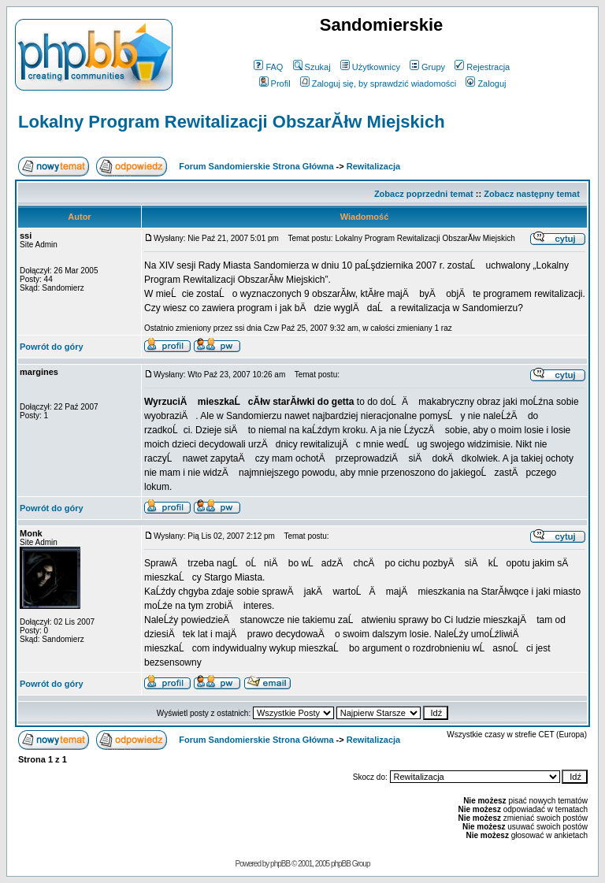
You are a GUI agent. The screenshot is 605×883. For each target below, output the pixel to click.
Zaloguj (486, 83)
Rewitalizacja (373, 166)
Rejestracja (482, 67)
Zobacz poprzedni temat (423, 193)
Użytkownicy (370, 67)
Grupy (427, 67)
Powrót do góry (52, 346)
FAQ (268, 67)
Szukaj (312, 67)
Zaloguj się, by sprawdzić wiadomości (378, 83)
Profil (275, 83)
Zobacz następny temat (532, 193)
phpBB (280, 863)
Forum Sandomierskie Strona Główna (256, 166)
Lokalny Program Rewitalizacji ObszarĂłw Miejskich (231, 122)
